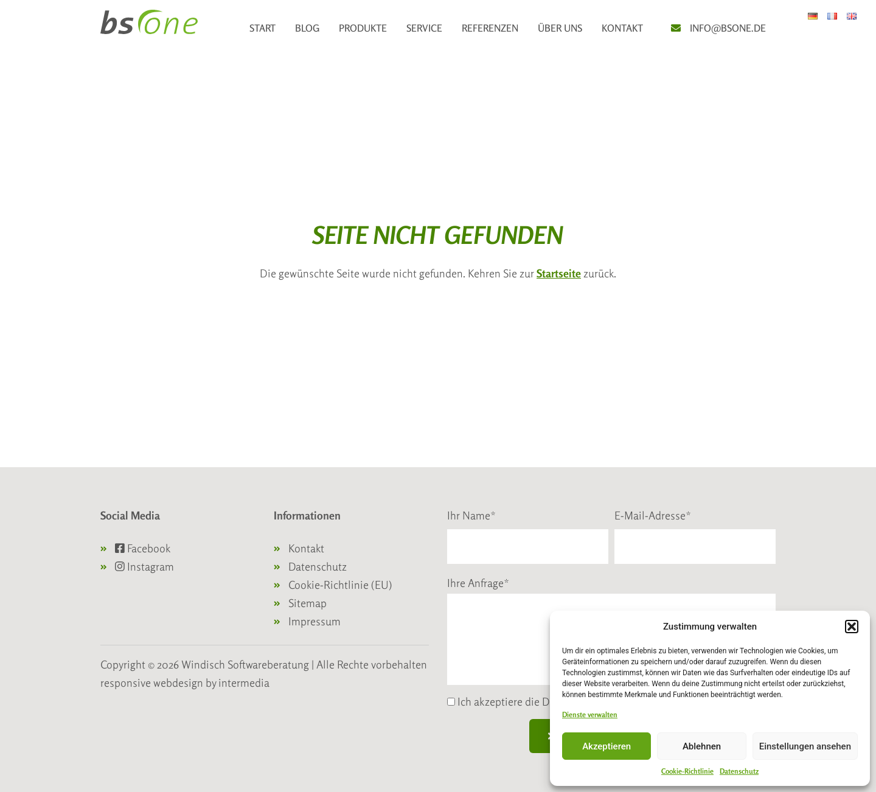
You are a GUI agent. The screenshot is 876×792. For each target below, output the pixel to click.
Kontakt (622, 28)
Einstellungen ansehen (805, 746)
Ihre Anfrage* (478, 582)
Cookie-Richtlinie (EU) (340, 584)
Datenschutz (739, 771)
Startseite (559, 273)
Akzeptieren (606, 746)
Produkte (363, 28)
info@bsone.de (728, 28)
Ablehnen (702, 746)
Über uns (560, 28)
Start (262, 28)
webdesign (178, 682)
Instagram (144, 566)
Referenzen (490, 28)
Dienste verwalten (589, 714)
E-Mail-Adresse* (652, 515)
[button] (852, 626)
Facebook (142, 548)
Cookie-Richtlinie (687, 771)
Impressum (314, 621)
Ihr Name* (471, 515)
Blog (307, 28)
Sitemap (307, 603)
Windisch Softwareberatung (246, 664)
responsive (125, 682)
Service (424, 28)
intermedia (243, 682)
